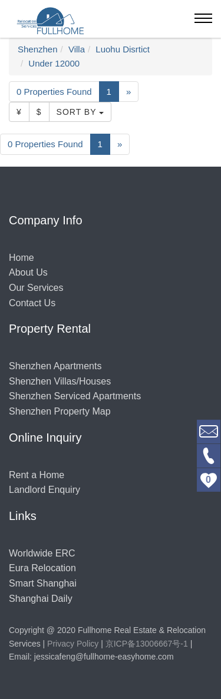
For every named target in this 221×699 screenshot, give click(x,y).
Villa (76, 49)
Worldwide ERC (42, 553)
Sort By (80, 112)
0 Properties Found (54, 92)
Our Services (36, 288)
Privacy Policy (72, 643)
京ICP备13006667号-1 (146, 643)
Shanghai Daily (40, 599)
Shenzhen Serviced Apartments (75, 396)
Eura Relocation (42, 568)
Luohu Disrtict (122, 49)
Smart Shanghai (43, 583)
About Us (28, 272)
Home (21, 258)
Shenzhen (38, 49)
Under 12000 (54, 63)
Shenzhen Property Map (60, 411)
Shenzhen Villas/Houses (60, 381)
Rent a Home (36, 475)
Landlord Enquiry (44, 490)
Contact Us (32, 303)
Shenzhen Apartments (55, 366)
